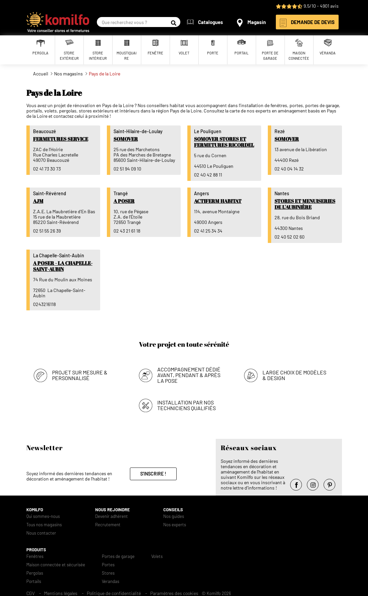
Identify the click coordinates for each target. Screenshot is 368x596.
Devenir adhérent (111, 516)
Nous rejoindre (112, 509)
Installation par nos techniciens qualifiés (186, 405)
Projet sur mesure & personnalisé (80, 375)
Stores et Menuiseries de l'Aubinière (304, 204)
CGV (30, 593)
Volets (157, 556)
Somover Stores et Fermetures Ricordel (224, 141)
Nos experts (174, 524)
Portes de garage (118, 556)
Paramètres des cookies (174, 593)
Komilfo (34, 509)
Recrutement (108, 524)
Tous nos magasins (44, 524)
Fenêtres (34, 556)
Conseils (173, 509)
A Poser (124, 201)
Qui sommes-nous (43, 516)
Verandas (110, 581)
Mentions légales (60, 593)
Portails (33, 581)
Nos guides (173, 516)
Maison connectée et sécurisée (55, 564)
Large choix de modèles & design (294, 375)
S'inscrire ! (153, 474)
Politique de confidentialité (114, 593)
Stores (108, 573)
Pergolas (34, 573)
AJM (38, 201)
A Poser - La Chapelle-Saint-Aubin (63, 266)
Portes (108, 564)
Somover (126, 138)
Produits (36, 549)
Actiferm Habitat (217, 201)
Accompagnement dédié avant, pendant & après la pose (188, 375)
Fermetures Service (60, 138)
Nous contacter (41, 533)
